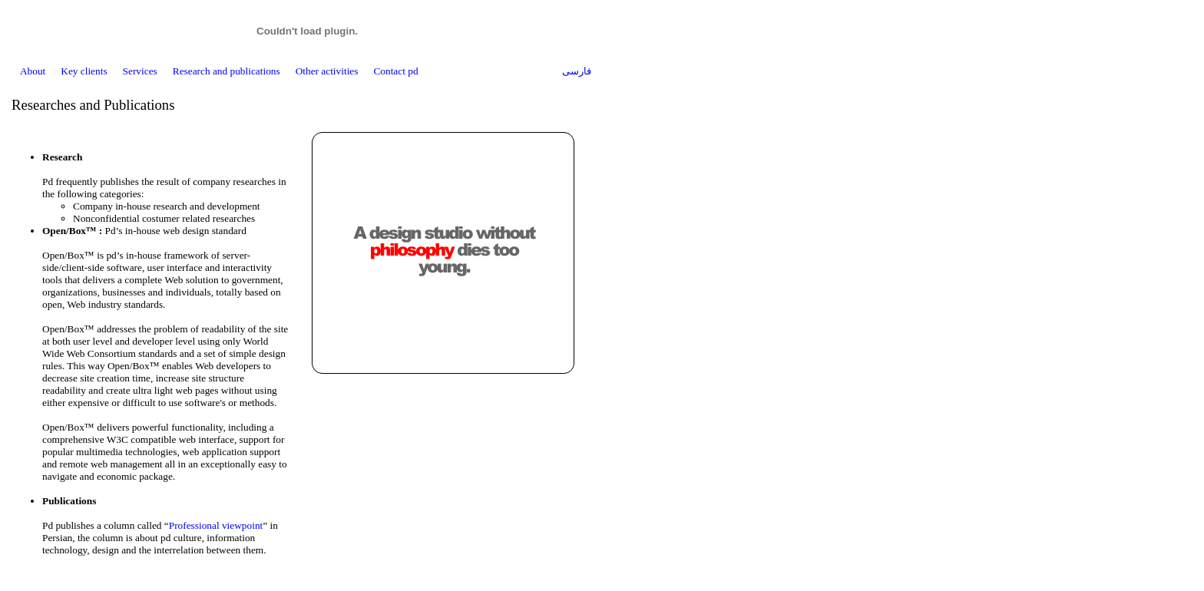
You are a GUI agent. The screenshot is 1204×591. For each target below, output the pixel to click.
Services (140, 71)
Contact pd (395, 71)
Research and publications (226, 71)
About (32, 71)
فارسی (576, 71)
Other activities (327, 71)
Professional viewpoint (216, 525)
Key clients (84, 71)
